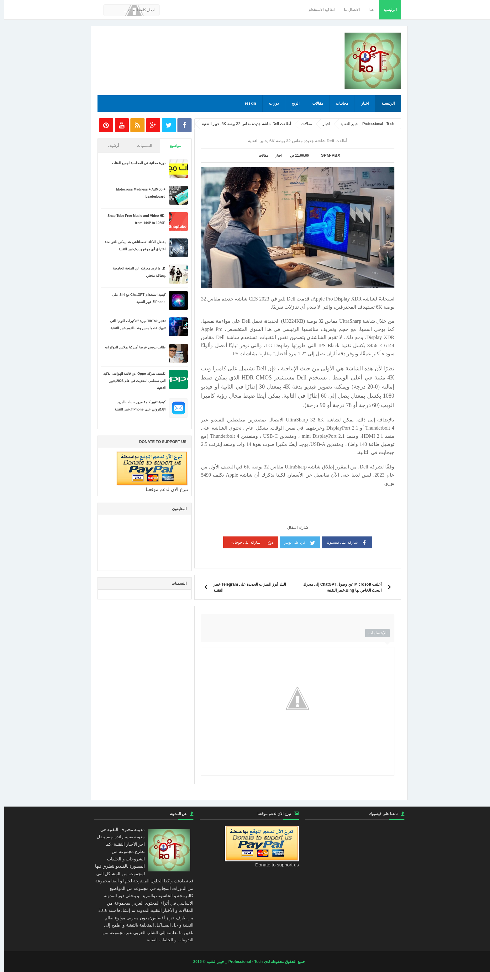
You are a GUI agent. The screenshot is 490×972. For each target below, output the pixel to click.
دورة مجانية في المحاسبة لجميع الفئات (134, 163)
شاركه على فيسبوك (343, 542)
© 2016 (195, 961)
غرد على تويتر (296, 542)
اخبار (361, 103)
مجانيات (338, 103)
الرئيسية (386, 10)
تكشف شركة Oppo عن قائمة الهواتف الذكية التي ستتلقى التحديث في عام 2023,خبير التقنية (130, 381)
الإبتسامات (373, 632)
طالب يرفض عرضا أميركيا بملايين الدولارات (131, 347)
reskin (246, 103)
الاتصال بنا (348, 10)
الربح (291, 103)
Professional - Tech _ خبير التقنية (231, 961)
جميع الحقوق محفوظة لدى (280, 961)
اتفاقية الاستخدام (317, 10)
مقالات (313, 103)
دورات (270, 103)
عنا (367, 10)
